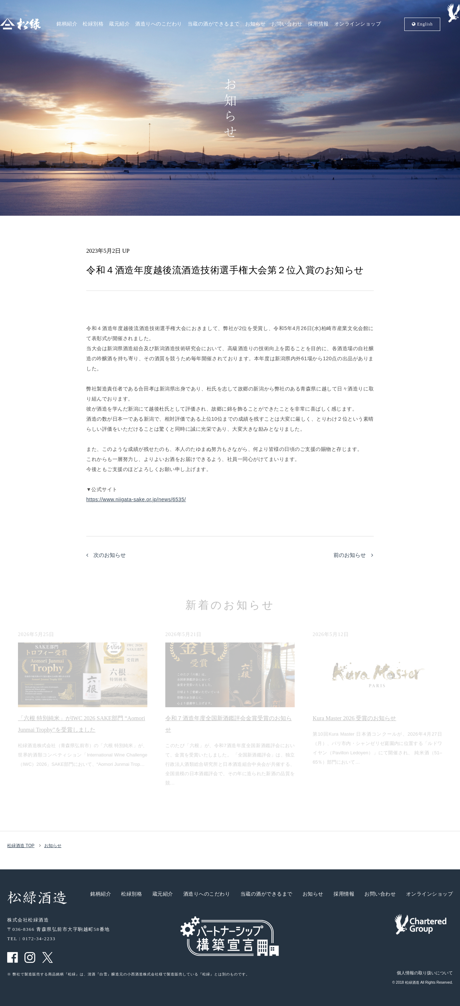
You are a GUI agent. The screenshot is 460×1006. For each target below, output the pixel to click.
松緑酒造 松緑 (20, 24)
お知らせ (255, 24)
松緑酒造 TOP (20, 845)
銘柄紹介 (66, 24)
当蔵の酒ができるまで (214, 24)
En (422, 24)
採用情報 (318, 24)
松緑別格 (93, 24)
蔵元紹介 (119, 24)
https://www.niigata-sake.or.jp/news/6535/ (136, 499)
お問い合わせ (287, 24)
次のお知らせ (106, 555)
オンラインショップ (357, 24)
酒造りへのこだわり (158, 24)
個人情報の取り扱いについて (425, 972)
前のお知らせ (353, 555)
